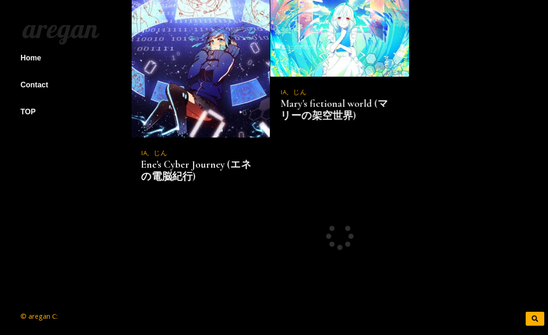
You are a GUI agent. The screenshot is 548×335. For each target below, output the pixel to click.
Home (30, 58)
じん (160, 154)
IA (144, 154)
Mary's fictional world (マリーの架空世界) (334, 110)
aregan (58, 28)
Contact (34, 85)
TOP (28, 112)
